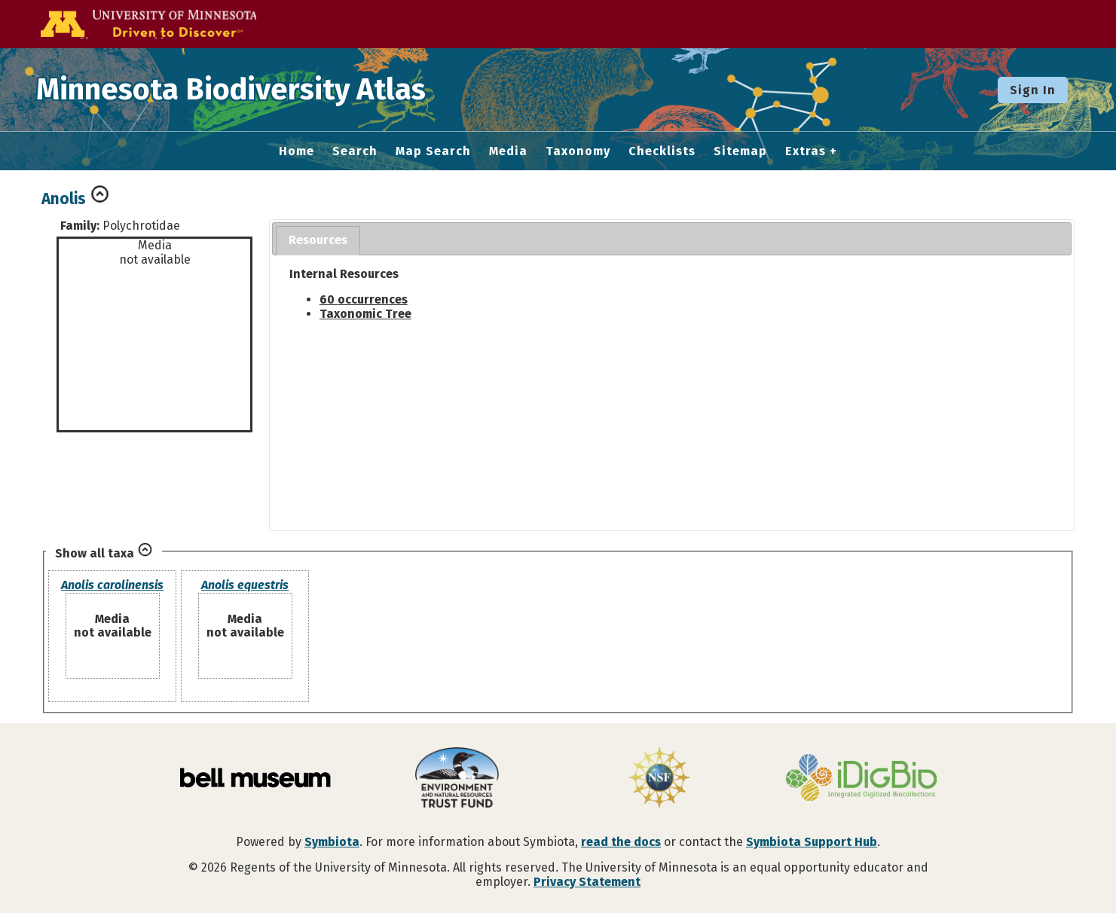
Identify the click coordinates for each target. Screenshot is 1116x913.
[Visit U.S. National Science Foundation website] (659, 779)
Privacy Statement (587, 882)
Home (296, 151)
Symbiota (331, 842)
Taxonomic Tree (365, 314)
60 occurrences (364, 299)
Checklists (662, 151)
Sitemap (740, 151)
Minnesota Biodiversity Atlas (234, 90)
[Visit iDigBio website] (861, 779)
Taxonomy (578, 151)
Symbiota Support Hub (811, 842)
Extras (805, 151)
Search (355, 151)
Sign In (1033, 90)
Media (508, 151)
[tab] (318, 240)
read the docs (621, 842)
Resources (318, 240)
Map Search (433, 151)
